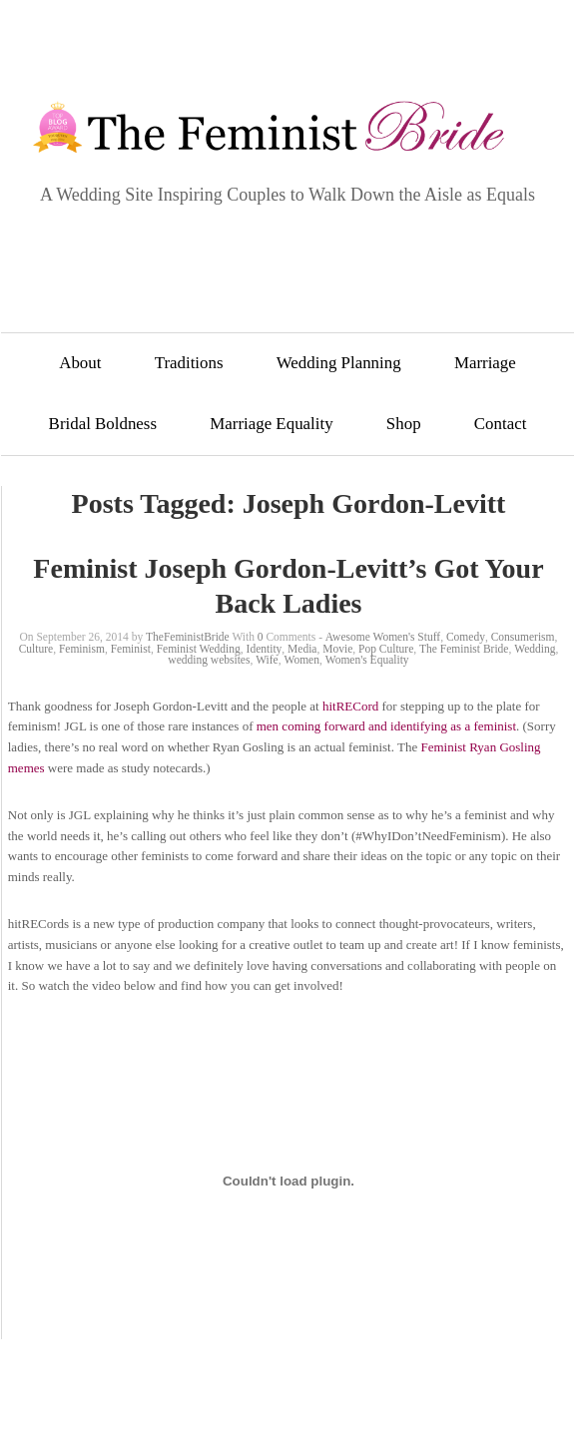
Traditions (189, 362)
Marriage (485, 362)
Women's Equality (367, 660)
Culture (36, 649)
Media (302, 649)
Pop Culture (385, 649)
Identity (265, 649)
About (80, 362)
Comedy (465, 637)
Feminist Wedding (199, 649)
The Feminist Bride (463, 649)
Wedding (534, 649)
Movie (337, 649)
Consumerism (523, 637)
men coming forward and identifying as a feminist (386, 725)
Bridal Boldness (103, 423)
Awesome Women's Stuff (382, 637)
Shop (403, 423)
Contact (500, 423)
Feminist (131, 649)
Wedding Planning (339, 362)
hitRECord (350, 706)
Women (301, 660)
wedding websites (209, 660)
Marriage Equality (271, 423)
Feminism (82, 649)
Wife (267, 660)
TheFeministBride (188, 637)
